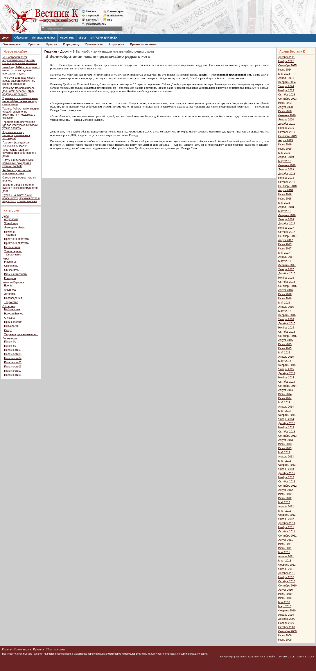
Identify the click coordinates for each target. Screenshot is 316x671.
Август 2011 (285, 539)
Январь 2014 (286, 419)
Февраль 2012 (287, 514)
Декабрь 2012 (286, 473)
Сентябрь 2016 (287, 286)
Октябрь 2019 (286, 132)
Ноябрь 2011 (286, 527)
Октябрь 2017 (286, 231)
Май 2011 (284, 552)
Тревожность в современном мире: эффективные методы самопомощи (20, 101)
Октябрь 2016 (286, 281)
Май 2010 (284, 602)
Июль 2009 (285, 635)
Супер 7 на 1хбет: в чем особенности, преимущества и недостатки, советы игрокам (21, 198)
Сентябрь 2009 (287, 631)
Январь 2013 (286, 469)
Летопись (10, 293)
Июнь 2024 (285, 69)
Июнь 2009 (285, 639)
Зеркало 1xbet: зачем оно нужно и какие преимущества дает (20, 187)
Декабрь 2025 (286, 57)
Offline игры (11, 265)
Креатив (51, 44)
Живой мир (67, 37)
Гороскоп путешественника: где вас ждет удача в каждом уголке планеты (20, 125)
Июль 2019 (285, 144)
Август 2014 (285, 390)
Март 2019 (284, 161)
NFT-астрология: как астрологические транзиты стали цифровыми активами (19, 60)
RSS (109, 19)
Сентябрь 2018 (287, 186)
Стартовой (92, 15)
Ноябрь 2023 (286, 90)
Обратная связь (55, 649)
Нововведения (13, 298)
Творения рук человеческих (21, 334)
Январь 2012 (286, 519)
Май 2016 (284, 302)
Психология (11, 326)
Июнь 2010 (285, 598)
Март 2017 (284, 261)
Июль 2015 (285, 344)
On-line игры (11, 270)
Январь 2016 (286, 319)
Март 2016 (284, 311)
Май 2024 (284, 73)
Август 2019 (285, 140)
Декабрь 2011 (286, 523)
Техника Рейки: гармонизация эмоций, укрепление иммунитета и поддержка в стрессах (20, 113)
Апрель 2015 (286, 356)
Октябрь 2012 (286, 481)
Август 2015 (285, 340)
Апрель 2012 (286, 506)
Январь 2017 (286, 269)
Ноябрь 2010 (286, 577)
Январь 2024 (286, 86)
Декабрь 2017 (286, 223)
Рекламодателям (94, 24)
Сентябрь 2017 (287, 236)
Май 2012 (284, 502)
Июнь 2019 (285, 148)
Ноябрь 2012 (286, 477)
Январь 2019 (286, 169)
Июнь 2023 (285, 102)
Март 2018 (284, 211)
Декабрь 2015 (286, 323)
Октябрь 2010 (286, 581)
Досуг (6, 37)
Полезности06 (13, 366)
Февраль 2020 (287, 115)
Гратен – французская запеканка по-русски (16, 144)
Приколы (34, 44)
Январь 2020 (286, 119)
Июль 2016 (285, 294)
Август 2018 (285, 190)
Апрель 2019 (286, 157)
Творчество (11, 302)
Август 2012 (285, 489)
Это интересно (12, 44)
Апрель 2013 (286, 456)
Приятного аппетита (143, 44)
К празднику (71, 44)
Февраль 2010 (287, 610)
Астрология (116, 44)
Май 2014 (284, 402)
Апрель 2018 (286, 206)
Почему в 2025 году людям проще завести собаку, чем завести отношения (18, 80)
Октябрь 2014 (286, 381)
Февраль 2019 (287, 165)
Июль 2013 (285, 444)
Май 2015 (284, 352)
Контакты (91, 19)
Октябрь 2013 (286, 431)
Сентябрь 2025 (287, 65)
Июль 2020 (285, 111)
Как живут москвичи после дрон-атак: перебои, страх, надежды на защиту (18, 91)
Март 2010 (284, 606)
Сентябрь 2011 (287, 535)
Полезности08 (13, 374)
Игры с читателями (15, 274)
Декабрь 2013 (286, 423)
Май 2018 (284, 202)
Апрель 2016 (286, 306)
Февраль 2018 (287, 215)
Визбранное (115, 15)
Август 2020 (285, 107)
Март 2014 (284, 410)
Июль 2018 (285, 194)
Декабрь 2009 (286, 618)
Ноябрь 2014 (286, 377)
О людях (9, 317)
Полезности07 (13, 370)
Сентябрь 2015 (287, 335)
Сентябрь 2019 (287, 136)
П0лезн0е (10, 341)
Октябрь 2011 (286, 531)
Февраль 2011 (287, 564)
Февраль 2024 (287, 82)
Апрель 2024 (286, 77)
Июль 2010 (285, 593)
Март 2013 (284, 460)
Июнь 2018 (285, 198)
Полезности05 (13, 362)
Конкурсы (10, 278)
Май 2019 (284, 152)
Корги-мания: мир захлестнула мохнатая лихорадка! (16, 135)
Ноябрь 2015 (286, 327)
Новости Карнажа (13, 282)
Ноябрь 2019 (286, 127)
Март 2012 (284, 510)
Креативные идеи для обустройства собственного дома (19, 152)
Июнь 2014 (285, 398)
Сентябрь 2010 (287, 585)
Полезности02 (13, 349)
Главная (91, 11)
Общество (21, 37)
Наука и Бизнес (13, 313)
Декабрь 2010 (286, 573)
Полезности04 (13, 358)
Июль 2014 (285, 394)
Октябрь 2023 (286, 94)
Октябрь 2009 (286, 627)
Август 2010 (285, 589)
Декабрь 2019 (286, 123)
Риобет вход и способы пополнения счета (16, 172)
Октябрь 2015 (286, 331)
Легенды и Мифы (43, 37)
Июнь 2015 (285, 348)
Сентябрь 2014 (287, 385)
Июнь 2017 (285, 248)
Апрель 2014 (286, 406)
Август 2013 (285, 439)
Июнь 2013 (285, 448)
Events (8, 285)
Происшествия (13, 321)
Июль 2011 (285, 544)
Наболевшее (12, 309)
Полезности (9, 338)
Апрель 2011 (286, 556)
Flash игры (10, 261)
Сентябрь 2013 (287, 435)
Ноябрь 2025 (286, 61)
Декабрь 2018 (286, 173)
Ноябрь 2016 (286, 277)
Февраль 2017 (287, 265)
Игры (82, 37)
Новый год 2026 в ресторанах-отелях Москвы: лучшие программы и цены (21, 70)
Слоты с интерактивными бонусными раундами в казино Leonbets (18, 163)
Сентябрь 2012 (287, 485)
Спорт (8, 330)
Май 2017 (284, 252)
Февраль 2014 (287, 415)
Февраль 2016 (287, 315)
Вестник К (260, 656)
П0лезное (10, 345)
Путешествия (94, 44)
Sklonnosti (10, 289)
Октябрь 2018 (286, 182)
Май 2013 (284, 452)
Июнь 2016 (285, 298)
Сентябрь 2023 (287, 98)
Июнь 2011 (285, 548)
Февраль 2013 (287, 464)
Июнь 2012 (285, 498)
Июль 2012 (285, 494)
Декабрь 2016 (286, 273)
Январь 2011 (286, 568)
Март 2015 (284, 360)
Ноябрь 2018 (286, 177)
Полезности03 (13, 354)
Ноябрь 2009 (286, 623)
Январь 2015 (286, 369)
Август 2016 (285, 290)
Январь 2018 (286, 219)
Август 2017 (285, 240)
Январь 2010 (286, 614)
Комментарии (115, 11)
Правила (38, 649)
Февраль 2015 (287, 365)
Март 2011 (284, 560)
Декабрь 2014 (286, 373)
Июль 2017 (285, 244)
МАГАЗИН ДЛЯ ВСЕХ (103, 37)
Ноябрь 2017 (286, 227)
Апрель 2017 (286, 256)
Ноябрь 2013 (286, 427)
